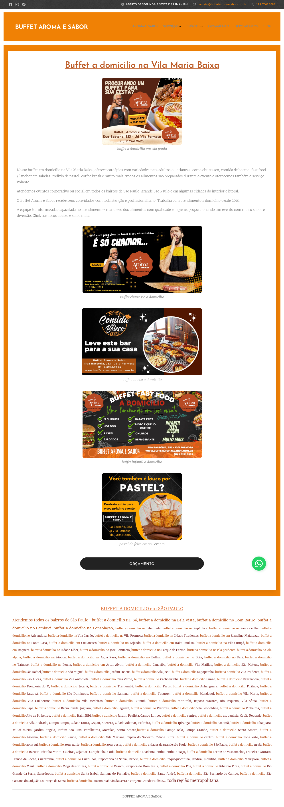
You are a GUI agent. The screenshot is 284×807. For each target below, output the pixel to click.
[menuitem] (243, 26)
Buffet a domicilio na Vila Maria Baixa (142, 65)
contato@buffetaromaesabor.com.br (222, 4)
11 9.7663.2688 (265, 4)
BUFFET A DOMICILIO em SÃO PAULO (142, 608)
